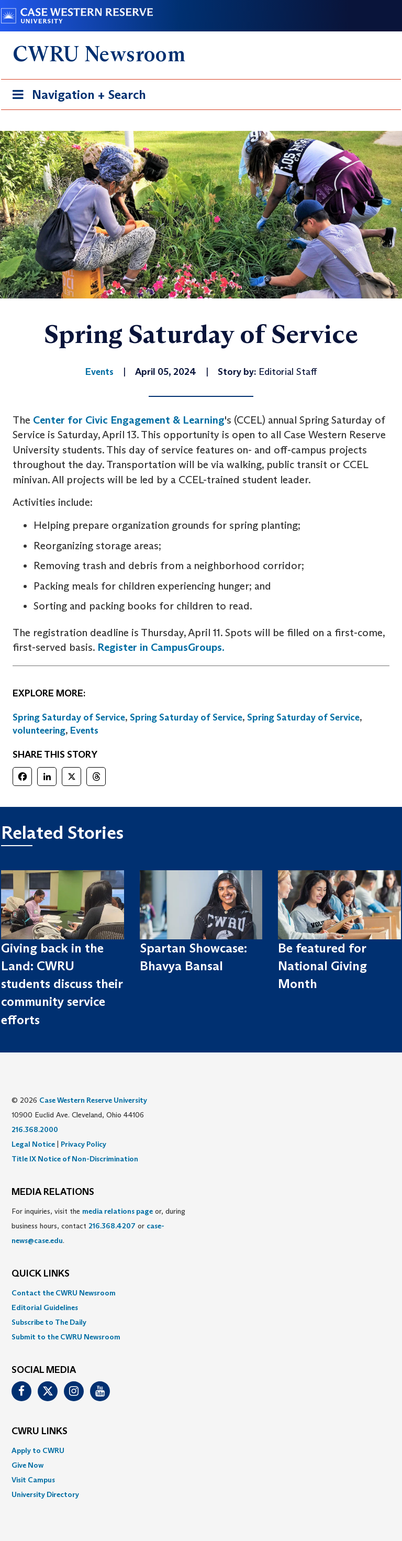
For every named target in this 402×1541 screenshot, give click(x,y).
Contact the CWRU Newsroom (64, 1293)
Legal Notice (33, 1144)
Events (84, 730)
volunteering (39, 730)
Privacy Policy (83, 1144)
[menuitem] (201, 1292)
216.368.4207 (112, 1225)
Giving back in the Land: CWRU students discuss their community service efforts (61, 983)
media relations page (117, 1211)
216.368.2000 (35, 1129)
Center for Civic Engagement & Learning (129, 420)
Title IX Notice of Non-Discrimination (75, 1158)
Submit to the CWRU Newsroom (66, 1337)
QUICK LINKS (41, 1274)
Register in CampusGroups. (161, 647)
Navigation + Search (76, 96)
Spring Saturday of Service (69, 717)
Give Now (27, 1465)
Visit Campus (33, 1479)
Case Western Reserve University (93, 1100)
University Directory (45, 1494)
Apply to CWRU (38, 1450)
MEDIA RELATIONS (53, 1192)
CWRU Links (40, 1431)
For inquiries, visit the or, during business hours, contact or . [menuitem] (98, 1225)
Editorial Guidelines (45, 1307)
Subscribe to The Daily (49, 1322)
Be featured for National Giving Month (322, 966)
